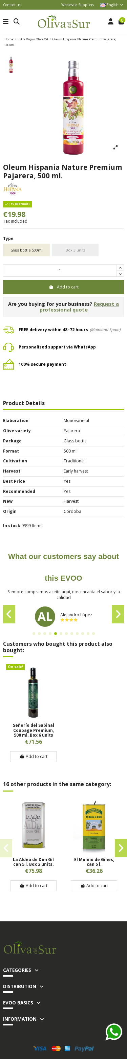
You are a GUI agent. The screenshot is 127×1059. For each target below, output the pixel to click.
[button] (34, 633)
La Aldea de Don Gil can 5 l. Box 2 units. (33, 862)
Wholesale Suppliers (77, 4)
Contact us (11, 4)
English (112, 4)
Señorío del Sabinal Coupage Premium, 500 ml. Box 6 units (33, 730)
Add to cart (64, 287)
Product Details (24, 404)
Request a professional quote (79, 307)
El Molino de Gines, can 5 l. (94, 862)
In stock (11, 525)
